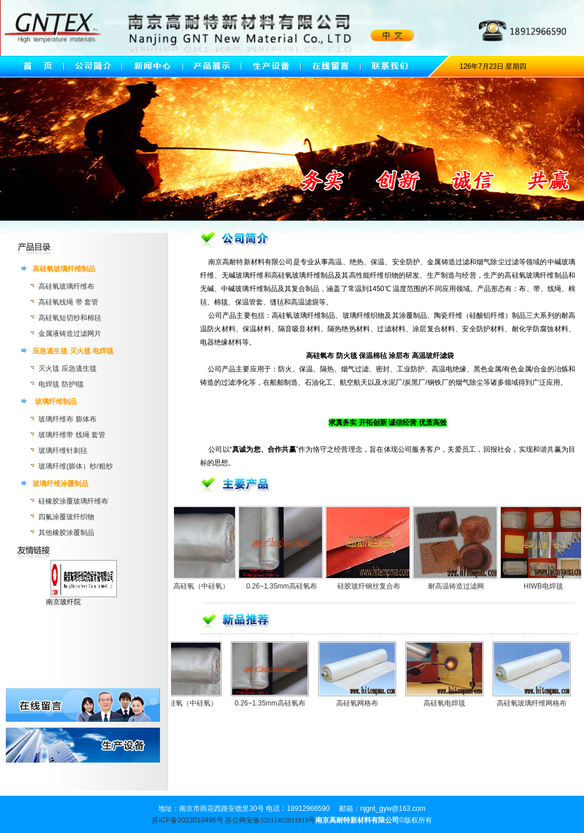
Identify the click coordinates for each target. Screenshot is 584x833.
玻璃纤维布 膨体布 (67, 419)
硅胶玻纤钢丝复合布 (374, 586)
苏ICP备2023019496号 (187, 820)
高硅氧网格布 (365, 703)
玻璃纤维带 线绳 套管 (71, 435)
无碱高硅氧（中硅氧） (200, 586)
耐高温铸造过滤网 (462, 586)
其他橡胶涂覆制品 (66, 533)
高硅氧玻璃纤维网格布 (539, 703)
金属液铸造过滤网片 (69, 333)
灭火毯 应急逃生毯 (67, 368)
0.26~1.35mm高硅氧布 (287, 586)
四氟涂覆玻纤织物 (66, 517)
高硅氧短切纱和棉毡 (69, 318)
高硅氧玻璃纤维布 (66, 286)
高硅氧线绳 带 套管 (68, 302)
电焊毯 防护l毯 (61, 384)
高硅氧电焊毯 (452, 703)
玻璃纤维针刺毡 (62, 450)
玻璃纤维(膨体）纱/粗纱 (75, 466)
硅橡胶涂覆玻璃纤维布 (73, 501)
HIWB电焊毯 (548, 586)
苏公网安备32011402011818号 (270, 820)
